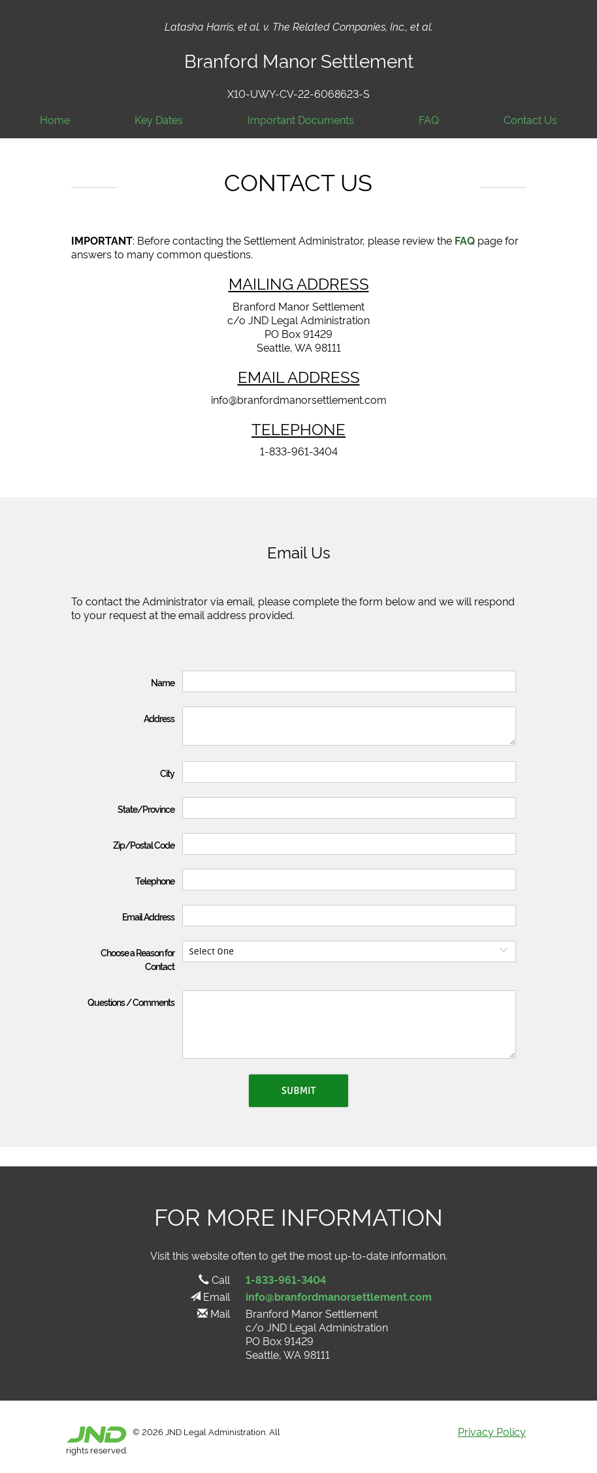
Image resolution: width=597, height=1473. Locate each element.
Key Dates (159, 120)
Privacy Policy (492, 1431)
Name (162, 682)
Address (159, 718)
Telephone (154, 880)
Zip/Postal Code (143, 844)
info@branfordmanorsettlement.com (339, 1296)
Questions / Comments (131, 1001)
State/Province (146, 808)
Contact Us (530, 120)
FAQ (429, 120)
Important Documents (301, 120)
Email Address (148, 916)
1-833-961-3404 (286, 1279)
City (167, 773)
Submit (298, 1091)
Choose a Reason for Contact (137, 959)
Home (55, 120)
